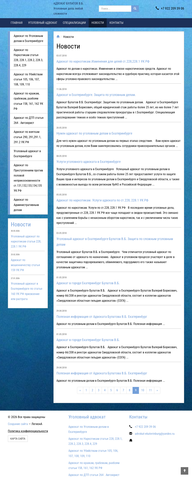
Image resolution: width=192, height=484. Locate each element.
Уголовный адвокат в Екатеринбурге (27, 153)
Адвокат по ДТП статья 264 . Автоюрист (29, 120)
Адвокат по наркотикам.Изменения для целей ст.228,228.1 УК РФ (102, 61)
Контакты (116, 23)
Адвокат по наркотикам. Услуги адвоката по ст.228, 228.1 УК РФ (102, 200)
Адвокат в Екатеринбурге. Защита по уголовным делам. (96, 95)
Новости (98, 23)
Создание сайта (18, 424)
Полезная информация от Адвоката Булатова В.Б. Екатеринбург (101, 317)
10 (142, 390)
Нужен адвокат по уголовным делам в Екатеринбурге (94, 133)
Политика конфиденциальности (28, 431)
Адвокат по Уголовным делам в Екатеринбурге (28, 38)
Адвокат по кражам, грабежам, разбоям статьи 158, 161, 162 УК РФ (28, 101)
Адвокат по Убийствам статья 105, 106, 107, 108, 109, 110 (28, 79)
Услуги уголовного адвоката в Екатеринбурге (88, 162)
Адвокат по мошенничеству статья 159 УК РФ (25, 265)
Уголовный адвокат (42, 23)
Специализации (74, 23)
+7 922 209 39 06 (170, 8)
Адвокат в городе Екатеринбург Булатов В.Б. (88, 283)
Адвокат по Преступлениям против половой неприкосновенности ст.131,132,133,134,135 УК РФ (28, 177)
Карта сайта (17, 438)
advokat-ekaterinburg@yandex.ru (155, 433)
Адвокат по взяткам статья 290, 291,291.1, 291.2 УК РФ (27, 137)
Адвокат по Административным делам (26, 205)
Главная (16, 23)
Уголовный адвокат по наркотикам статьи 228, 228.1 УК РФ (26, 241)
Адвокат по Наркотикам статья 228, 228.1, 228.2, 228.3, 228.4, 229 (28, 57)
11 (150, 390)
